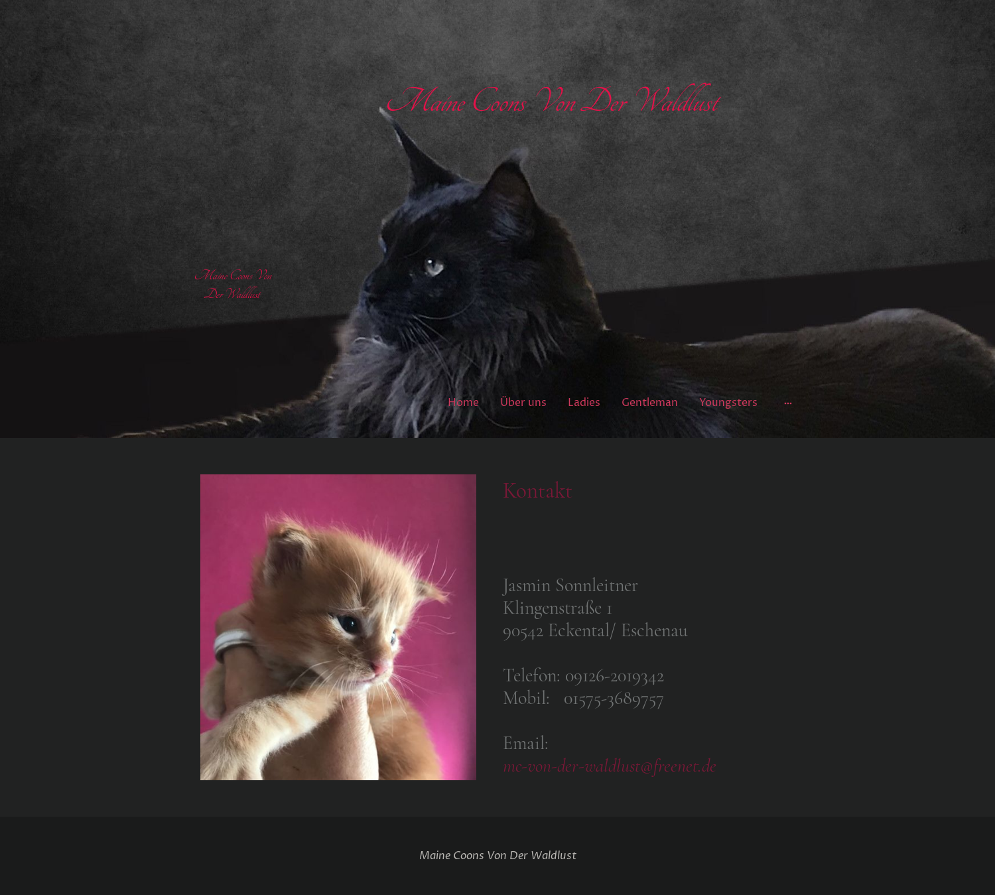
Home (463, 402)
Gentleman (650, 402)
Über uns (523, 402)
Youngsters (728, 402)
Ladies (584, 402)
